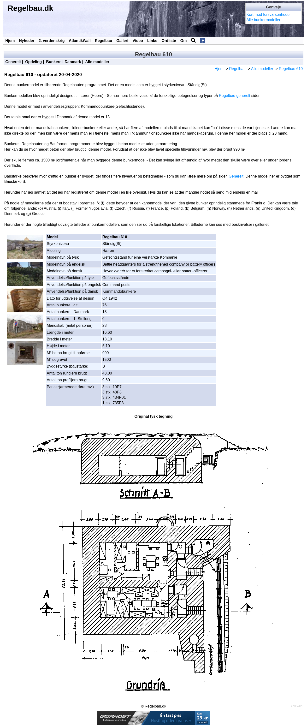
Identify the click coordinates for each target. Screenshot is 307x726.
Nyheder (26, 41)
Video (138, 41)
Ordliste (168, 41)
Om (183, 41)
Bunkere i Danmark (63, 62)
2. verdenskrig (52, 41)
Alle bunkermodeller (263, 20)
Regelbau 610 (291, 69)
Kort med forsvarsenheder (269, 14)
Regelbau (103, 41)
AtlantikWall (80, 41)
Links (152, 41)
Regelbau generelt (234, 96)
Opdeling (33, 62)
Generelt (13, 62)
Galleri (122, 41)
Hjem (10, 41)
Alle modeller (97, 62)
